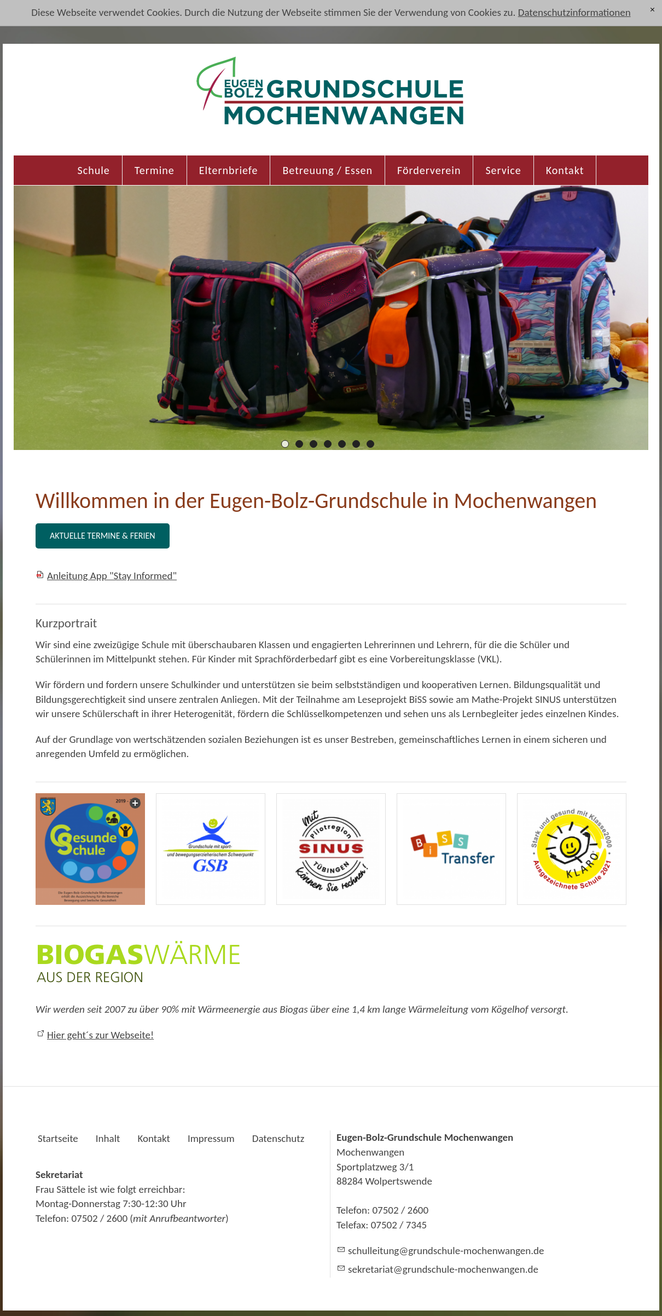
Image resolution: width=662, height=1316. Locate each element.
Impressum (211, 1138)
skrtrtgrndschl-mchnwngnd (443, 1269)
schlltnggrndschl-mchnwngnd (446, 1250)
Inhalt (108, 1138)
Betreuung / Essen (327, 170)
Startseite (58, 1138)
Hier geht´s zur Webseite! (100, 1035)
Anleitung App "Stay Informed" (112, 575)
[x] (652, 10)
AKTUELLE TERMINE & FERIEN (102, 535)
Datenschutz (278, 1138)
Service (503, 170)
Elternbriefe (228, 170)
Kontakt (565, 170)
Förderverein (429, 170)
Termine (155, 170)
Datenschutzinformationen (574, 12)
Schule (94, 170)
